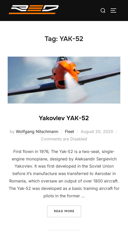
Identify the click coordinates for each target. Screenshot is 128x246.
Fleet (69, 131)
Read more (67, 210)
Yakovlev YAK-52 (64, 118)
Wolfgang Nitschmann (37, 131)
